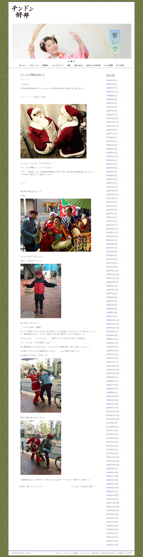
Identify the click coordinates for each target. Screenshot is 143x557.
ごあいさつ (22, 65)
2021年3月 (110, 263)
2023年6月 (110, 168)
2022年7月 (110, 206)
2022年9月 (110, 198)
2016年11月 (111, 461)
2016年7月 (110, 476)
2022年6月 (110, 210)
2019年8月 (110, 335)
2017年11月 (111, 415)
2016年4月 (110, 488)
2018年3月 (110, 400)
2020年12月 (111, 274)
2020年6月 (110, 297)
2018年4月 (110, 396)
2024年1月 (110, 153)
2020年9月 (110, 286)
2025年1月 (110, 115)
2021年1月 (110, 271)
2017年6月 (110, 434)
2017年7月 (110, 430)
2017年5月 (110, 438)
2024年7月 (110, 134)
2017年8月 (110, 427)
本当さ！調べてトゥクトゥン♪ (30, 486)
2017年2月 (110, 450)
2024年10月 (111, 126)
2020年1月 (110, 316)
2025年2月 (110, 111)
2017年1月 (110, 453)
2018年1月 (110, 408)
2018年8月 (110, 381)
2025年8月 (110, 99)
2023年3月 (110, 179)
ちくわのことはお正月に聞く (83, 486)
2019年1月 (110, 362)
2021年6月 (110, 252)
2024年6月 (110, 137)
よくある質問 (108, 65)
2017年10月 (111, 419)
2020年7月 (110, 293)
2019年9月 (110, 332)
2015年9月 (110, 514)
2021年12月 (111, 229)
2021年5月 (110, 255)
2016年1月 (110, 499)
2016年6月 (110, 480)
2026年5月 (110, 80)
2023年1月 (110, 187)
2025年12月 (111, 92)
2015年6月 (110, 526)
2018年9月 (110, 377)
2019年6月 (110, 343)
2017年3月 (110, 446)
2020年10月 (111, 282)
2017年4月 (110, 442)
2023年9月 (110, 160)
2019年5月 (110, 347)
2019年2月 (110, 358)
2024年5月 (110, 141)
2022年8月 (110, 202)
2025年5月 (110, 103)
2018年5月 (110, 392)
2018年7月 (110, 385)
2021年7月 (110, 248)
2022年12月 (111, 191)
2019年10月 (111, 328)
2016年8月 (110, 472)
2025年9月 (110, 95)
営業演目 (45, 65)
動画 (68, 65)
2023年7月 (110, 164)
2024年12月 (111, 118)
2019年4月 (110, 351)
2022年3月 (110, 217)
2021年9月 (110, 240)
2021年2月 (110, 267)
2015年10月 (111, 510)
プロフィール (34, 65)
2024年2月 (110, 149)
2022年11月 (111, 194)
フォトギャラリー (58, 65)
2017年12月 (111, 411)
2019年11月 (111, 324)
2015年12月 (111, 503)
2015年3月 (110, 537)
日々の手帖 (120, 65)
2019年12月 (111, 320)
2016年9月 (110, 469)
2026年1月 (110, 88)
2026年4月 (110, 84)
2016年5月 (110, 484)
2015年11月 (111, 507)
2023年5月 (110, 172)
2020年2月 (110, 312)
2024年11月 (111, 122)
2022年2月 (110, 221)
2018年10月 (111, 373)
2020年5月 (110, 301)
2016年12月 (111, 457)
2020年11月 (111, 278)
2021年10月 (111, 236)
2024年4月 (110, 145)
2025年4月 (110, 107)
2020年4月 (110, 305)
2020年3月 (110, 309)
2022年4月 (110, 213)
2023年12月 (111, 156)
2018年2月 (110, 404)
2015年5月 (110, 529)
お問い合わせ (78, 65)
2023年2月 (110, 183)
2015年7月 (110, 522)
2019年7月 (110, 339)
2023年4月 (110, 175)
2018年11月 (111, 370)
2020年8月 (110, 290)
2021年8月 (110, 244)
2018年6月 (110, 389)
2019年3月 (110, 354)
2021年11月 (111, 233)
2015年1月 (110, 545)
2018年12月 (111, 366)
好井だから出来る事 (93, 65)
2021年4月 (110, 259)
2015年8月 (110, 518)
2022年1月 (110, 225)
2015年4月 (110, 533)
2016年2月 (110, 495)
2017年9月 (110, 423)
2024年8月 (110, 130)
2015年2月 (110, 541)
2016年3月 (110, 491)
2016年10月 (111, 465)
